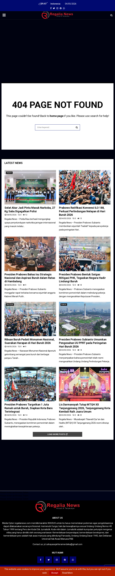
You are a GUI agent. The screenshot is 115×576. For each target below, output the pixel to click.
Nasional (10, 239)
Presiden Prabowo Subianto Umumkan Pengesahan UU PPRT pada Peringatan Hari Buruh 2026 (82, 343)
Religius (64, 369)
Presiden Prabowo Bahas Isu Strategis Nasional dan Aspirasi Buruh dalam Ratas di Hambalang (29, 278)
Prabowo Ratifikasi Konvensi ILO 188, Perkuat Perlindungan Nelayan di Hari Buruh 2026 (82, 211)
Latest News (13, 163)
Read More (67, 573)
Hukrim (9, 173)
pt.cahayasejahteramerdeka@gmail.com (63, 544)
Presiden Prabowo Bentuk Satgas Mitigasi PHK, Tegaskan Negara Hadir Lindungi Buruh (82, 278)
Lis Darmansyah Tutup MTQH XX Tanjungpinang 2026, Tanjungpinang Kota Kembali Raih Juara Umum (84, 408)
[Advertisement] (57, 43)
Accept (54, 573)
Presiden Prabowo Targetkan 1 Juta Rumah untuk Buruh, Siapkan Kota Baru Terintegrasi (28, 408)
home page (56, 115)
